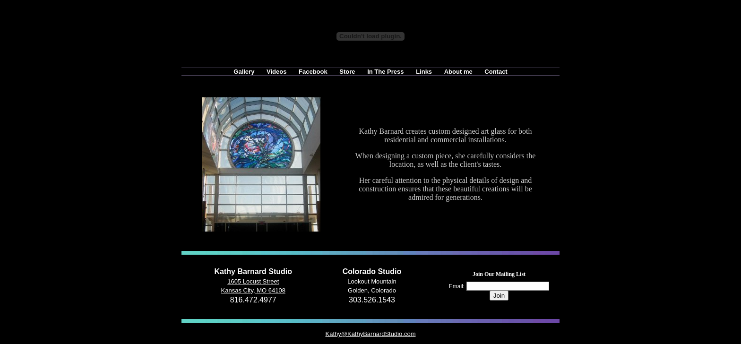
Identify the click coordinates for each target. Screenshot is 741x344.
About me (458, 71)
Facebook (313, 71)
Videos (276, 71)
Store (347, 71)
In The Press (385, 71)
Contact (495, 71)
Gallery (243, 71)
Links (424, 71)
